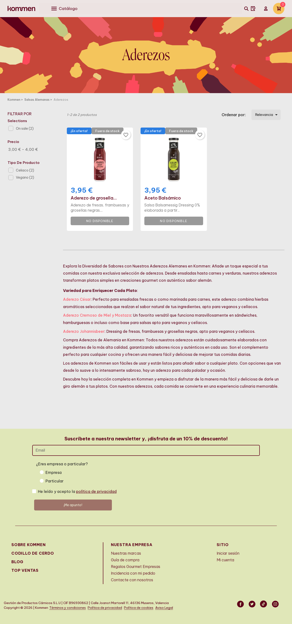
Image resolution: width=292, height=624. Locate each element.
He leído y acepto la (77, 491)
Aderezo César (77, 299)
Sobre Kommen (28, 544)
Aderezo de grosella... (94, 198)
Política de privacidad (105, 608)
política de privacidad (96, 491)
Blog (17, 561)
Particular (55, 481)
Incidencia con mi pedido (133, 573)
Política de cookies (138, 608)
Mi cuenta (225, 559)
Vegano (25, 177)
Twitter (252, 604)
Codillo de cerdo (32, 553)
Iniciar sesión (228, 553)
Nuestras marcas (126, 553)
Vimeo (264, 604)
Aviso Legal (164, 608)
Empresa (54, 472)
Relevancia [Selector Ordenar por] (267, 115)
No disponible (100, 221)
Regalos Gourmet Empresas (135, 566)
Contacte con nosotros (132, 579)
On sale (25, 128)
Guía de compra (125, 559)
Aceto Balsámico (162, 198)
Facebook (240, 604)
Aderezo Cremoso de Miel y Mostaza (97, 315)
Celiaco (25, 170)
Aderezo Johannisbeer (84, 331)
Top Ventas (25, 570)
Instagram (275, 604)
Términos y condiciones (67, 608)
